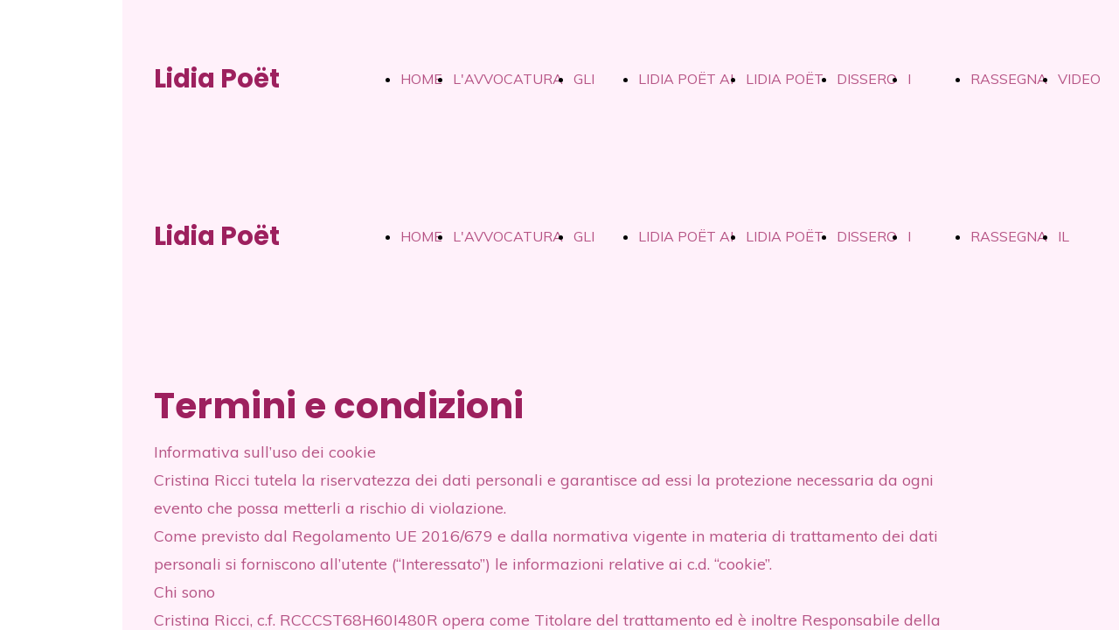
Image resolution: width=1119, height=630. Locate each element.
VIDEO (1079, 79)
